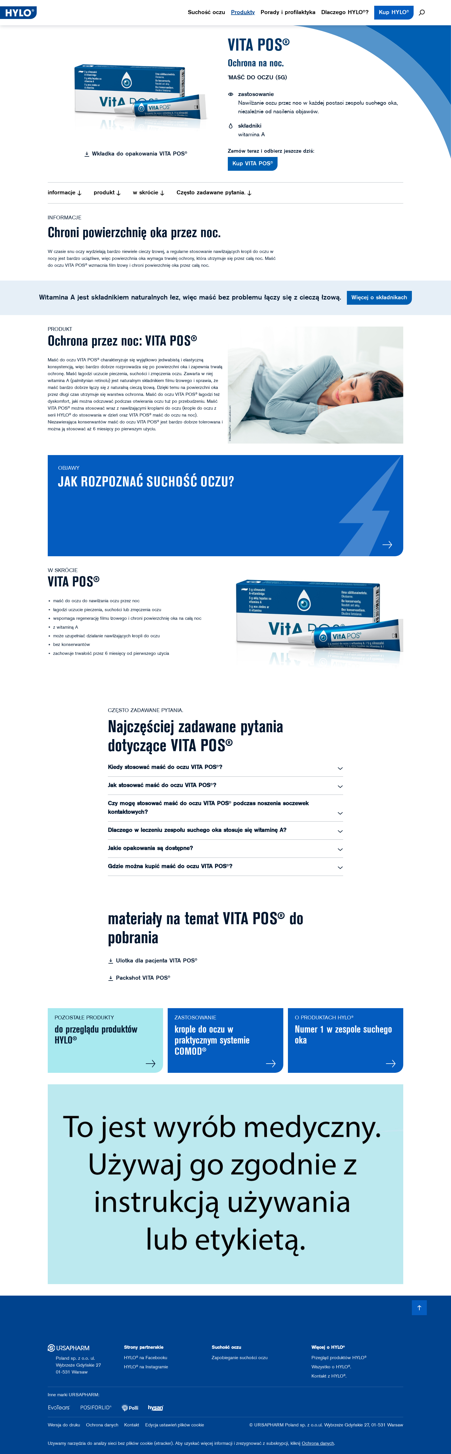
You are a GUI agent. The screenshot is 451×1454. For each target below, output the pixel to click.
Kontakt (132, 1425)
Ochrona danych (103, 1425)
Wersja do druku (64, 1425)
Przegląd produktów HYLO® (339, 1358)
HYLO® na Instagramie (146, 1367)
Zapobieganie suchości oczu (239, 1358)
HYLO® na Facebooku (145, 1358)
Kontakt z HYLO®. (329, 1376)
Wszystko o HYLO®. (331, 1367)
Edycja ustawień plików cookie (174, 1425)
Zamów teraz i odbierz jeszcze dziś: (271, 151)
